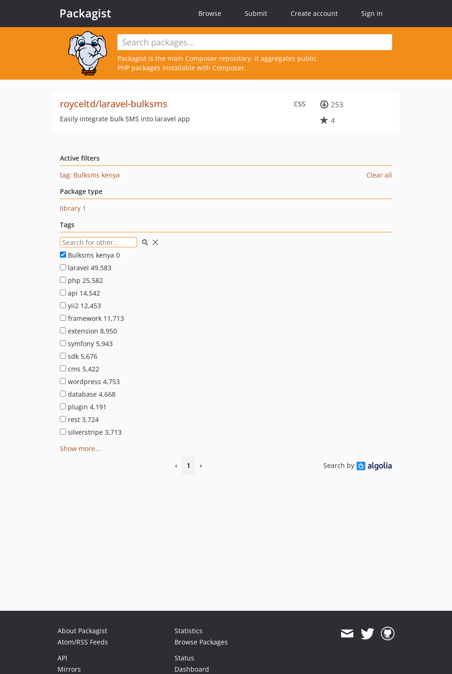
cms (79, 368)
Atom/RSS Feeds (83, 641)
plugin (83, 406)
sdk (78, 356)
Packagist (85, 13)
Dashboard (192, 669)
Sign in (372, 13)
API (62, 657)
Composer (201, 58)
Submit (256, 13)
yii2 (80, 305)
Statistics (189, 630)
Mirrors (69, 669)
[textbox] (254, 42)
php (81, 280)
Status (184, 657)
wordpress (90, 381)
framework (92, 318)
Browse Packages (201, 641)
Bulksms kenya (90, 255)
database (88, 394)
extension (88, 330)
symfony (86, 343)
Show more (77, 448)
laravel (85, 267)
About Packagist (82, 630)
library (73, 208)
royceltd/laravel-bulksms (114, 103)
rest (79, 419)
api (80, 293)
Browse (209, 13)
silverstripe (91, 432)
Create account (314, 13)
